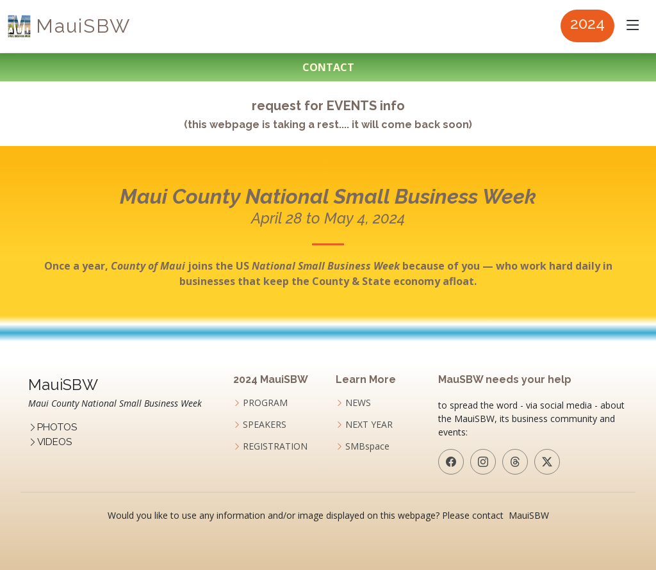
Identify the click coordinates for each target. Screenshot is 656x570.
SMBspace (367, 446)
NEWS (358, 402)
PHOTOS (57, 427)
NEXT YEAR (369, 424)
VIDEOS (54, 442)
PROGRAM (265, 402)
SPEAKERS (264, 424)
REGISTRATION (275, 446)
